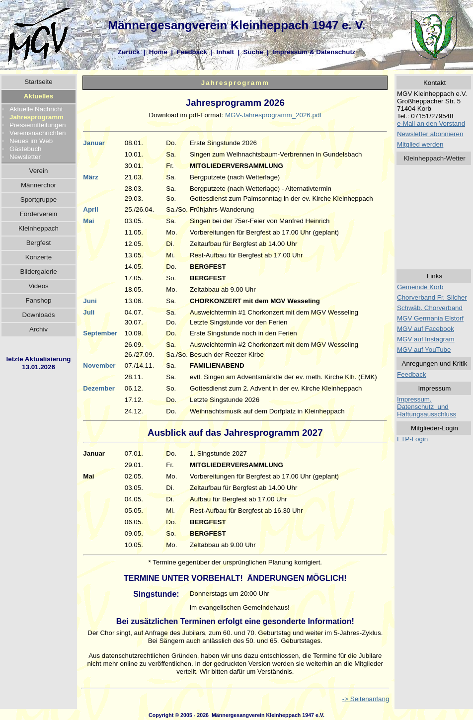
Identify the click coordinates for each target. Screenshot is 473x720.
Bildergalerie (38, 271)
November (99, 365)
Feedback (191, 52)
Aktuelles (38, 96)
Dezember (99, 388)
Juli (88, 312)
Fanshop (39, 300)
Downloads (38, 315)
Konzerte (38, 257)
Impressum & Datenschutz (313, 52)
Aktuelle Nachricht (36, 109)
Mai (88, 221)
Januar (94, 143)
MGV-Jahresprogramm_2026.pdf (273, 115)
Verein (38, 170)
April (90, 209)
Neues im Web (31, 141)
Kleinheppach (38, 228)
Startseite (38, 81)
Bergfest (38, 242)
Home (158, 52)
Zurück (129, 52)
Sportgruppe (38, 199)
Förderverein (39, 214)
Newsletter (25, 156)
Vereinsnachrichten (37, 133)
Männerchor (38, 185)
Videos (38, 286)
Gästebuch (25, 149)
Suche (253, 52)
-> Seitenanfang (365, 699)
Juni (89, 301)
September (100, 333)
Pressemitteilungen (37, 125)
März (90, 177)
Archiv (38, 329)
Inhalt (225, 52)
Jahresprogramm (36, 117)
